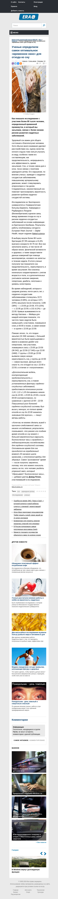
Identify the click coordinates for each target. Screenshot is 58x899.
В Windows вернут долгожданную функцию (29, 864)
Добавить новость (17, 11)
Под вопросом (15, 894)
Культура (41, 892)
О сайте (13, 2)
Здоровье (40, 61)
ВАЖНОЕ (15, 748)
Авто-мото (28, 890)
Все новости (41, 842)
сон (18, 491)
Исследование (17, 495)
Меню (14, 33)
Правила (14, 6)
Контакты (21, 2)
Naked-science (38, 234)
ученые (27, 495)
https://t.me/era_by (17, 487)
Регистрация (38, 2)
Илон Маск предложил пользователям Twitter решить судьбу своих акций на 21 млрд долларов (28, 515)
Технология (40, 890)
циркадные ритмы (28, 491)
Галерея (15, 850)
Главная (15, 890)
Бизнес (15, 892)
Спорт (28, 892)
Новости (24, 61)
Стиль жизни (32, 61)
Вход (35, 6)
